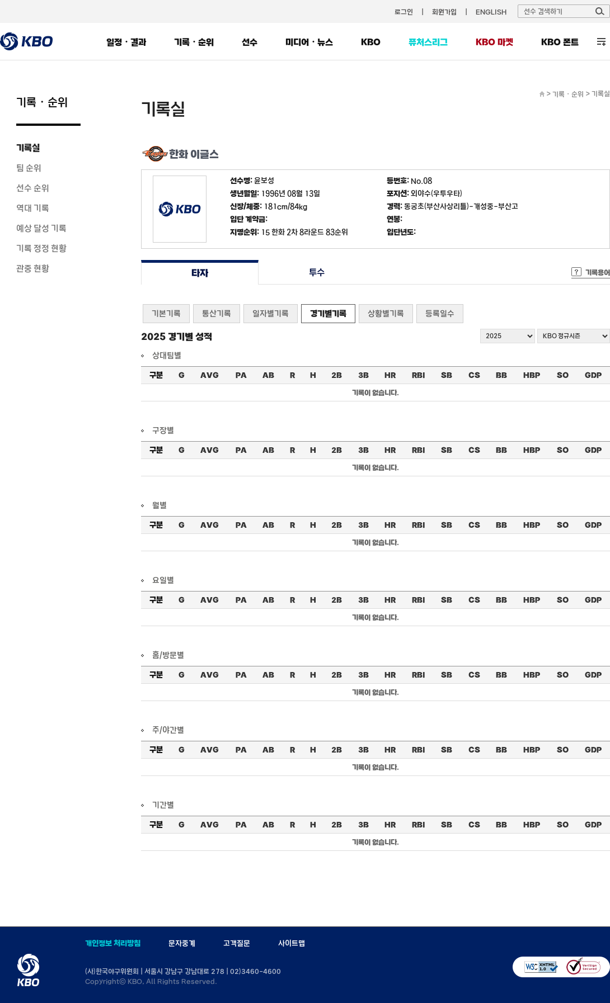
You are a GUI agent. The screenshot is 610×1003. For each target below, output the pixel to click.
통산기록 (216, 313)
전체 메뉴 (601, 41)
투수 (317, 272)
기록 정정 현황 (41, 248)
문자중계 (181, 943)
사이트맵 (291, 943)
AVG (209, 375)
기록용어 (597, 272)
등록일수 (439, 313)
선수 (249, 42)
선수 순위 (32, 188)
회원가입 (444, 11)
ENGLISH (491, 11)
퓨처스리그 (428, 42)
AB (268, 375)
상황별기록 (386, 313)
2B (336, 375)
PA (241, 375)
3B (363, 375)
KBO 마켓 (494, 42)
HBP (531, 375)
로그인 (404, 11)
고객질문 (236, 943)
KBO (371, 42)
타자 (199, 272)
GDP (593, 375)
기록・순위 (194, 42)
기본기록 (166, 313)
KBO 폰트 (560, 42)
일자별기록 (270, 313)
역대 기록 (32, 208)
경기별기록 (328, 313)
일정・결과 (126, 42)
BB (501, 375)
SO (563, 375)
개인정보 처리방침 (112, 943)
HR (390, 375)
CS (474, 375)
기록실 (28, 148)
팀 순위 (28, 168)
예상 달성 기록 (41, 228)
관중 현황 (32, 268)
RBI (418, 375)
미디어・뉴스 (309, 42)
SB (446, 375)
